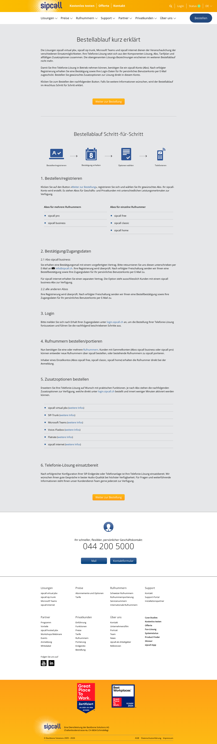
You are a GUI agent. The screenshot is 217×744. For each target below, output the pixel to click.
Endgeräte (80, 645)
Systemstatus (151, 633)
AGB (137, 738)
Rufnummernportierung (122, 597)
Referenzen (115, 645)
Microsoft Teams (49, 601)
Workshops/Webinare (51, 634)
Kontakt (119, 6)
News (113, 638)
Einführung (80, 622)
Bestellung (80, 649)
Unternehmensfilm (119, 626)
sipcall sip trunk (48, 597)
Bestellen (201, 18)
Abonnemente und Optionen (89, 593)
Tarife (78, 597)
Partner (123, 18)
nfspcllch (64, 268)
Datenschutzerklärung (151, 738)
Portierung (80, 641)
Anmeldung (46, 641)
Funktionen (81, 626)
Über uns (166, 18)
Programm (46, 622)
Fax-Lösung (150, 629)
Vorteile (44, 626)
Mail (93, 561)
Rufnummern (85, 18)
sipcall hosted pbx (49, 630)
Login (180, 6)
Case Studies (151, 617)
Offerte (104, 6)
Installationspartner (154, 601)
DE (207, 6)
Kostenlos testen (82, 6)
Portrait (114, 630)
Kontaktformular (123, 561)
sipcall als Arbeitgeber (120, 641)
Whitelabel (46, 645)
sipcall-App (150, 644)
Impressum (168, 738)
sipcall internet (48, 604)
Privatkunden (144, 18)
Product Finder (152, 637)
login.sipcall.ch (115, 322)
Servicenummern (118, 601)
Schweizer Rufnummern (121, 593)
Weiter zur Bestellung (108, 101)
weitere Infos (76, 407)
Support (106, 18)
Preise (65, 18)
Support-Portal (152, 597)
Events (44, 638)
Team (113, 634)
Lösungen (47, 18)
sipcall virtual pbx (49, 593)
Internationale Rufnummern (123, 604)
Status (194, 6)
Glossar (149, 641)
